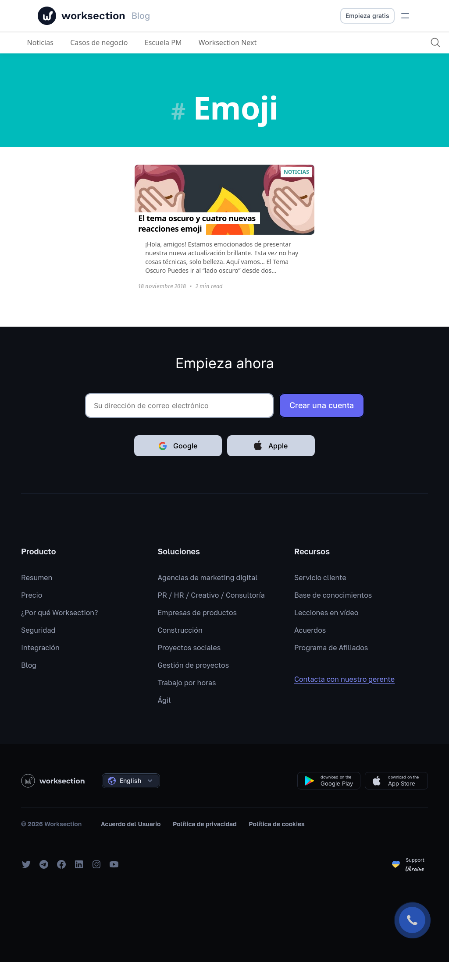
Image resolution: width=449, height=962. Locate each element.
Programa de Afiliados (331, 647)
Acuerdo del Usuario (130, 824)
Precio (31, 595)
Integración (40, 647)
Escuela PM (163, 42)
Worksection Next (228, 42)
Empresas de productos (197, 612)
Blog (28, 665)
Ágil (164, 700)
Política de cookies (276, 824)
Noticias (40, 42)
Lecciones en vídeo (326, 612)
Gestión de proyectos (193, 665)
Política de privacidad (205, 824)
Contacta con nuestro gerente (350, 679)
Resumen (36, 577)
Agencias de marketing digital (208, 577)
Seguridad (38, 630)
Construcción (180, 630)
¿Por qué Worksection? (59, 612)
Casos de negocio (99, 42)
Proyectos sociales (189, 647)
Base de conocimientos (333, 595)
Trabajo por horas (187, 682)
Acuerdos (310, 630)
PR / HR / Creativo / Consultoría (211, 595)
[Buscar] (434, 42)
